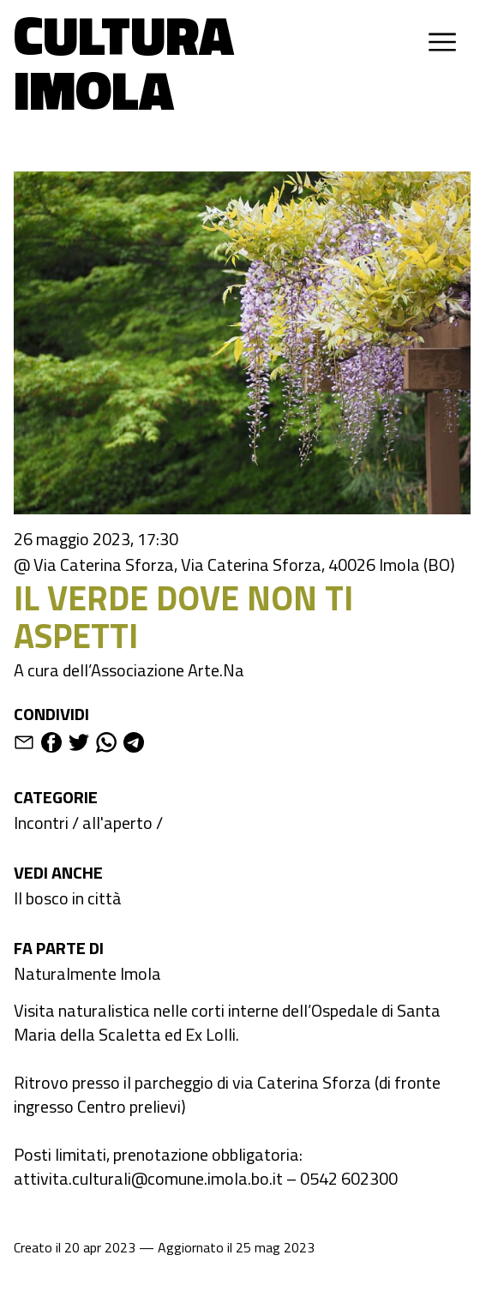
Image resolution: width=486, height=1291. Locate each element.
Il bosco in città (68, 898)
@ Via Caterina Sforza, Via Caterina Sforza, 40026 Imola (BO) (234, 565)
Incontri (41, 822)
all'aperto (117, 822)
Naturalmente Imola (87, 973)
